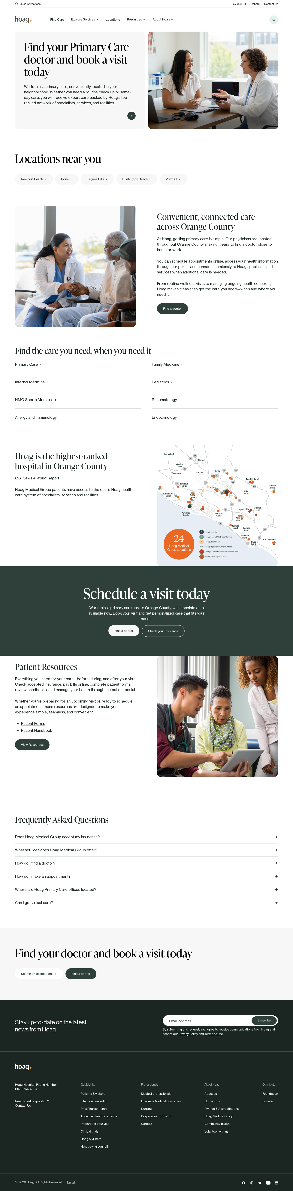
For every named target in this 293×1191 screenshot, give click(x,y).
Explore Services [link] (85, 19)
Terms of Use (214, 1034)
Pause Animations (28, 3)
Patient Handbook (36, 730)
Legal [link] (71, 1182)
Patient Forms (33, 723)
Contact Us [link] (271, 3)
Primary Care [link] (28, 364)
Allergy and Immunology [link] (37, 417)
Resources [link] (136, 19)
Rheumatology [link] (166, 399)
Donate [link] (255, 3)
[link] (23, 19)
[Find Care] (131, 116)
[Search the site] (273, 19)
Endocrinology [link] (166, 417)
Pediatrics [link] (162, 382)
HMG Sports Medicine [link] (36, 399)
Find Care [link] (57, 19)
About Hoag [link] (163, 19)
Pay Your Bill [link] (238, 3)
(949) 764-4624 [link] (26, 1089)
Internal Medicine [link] (32, 382)
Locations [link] (113, 19)
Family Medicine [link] (167, 364)
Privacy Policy (188, 1034)
